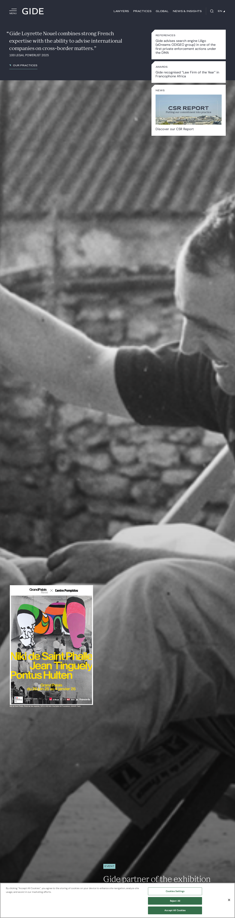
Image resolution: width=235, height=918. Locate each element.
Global (162, 11)
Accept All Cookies (175, 910)
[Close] (229, 900)
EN (221, 11)
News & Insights (187, 11)
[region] (117, 900)
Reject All (175, 900)
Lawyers (121, 11)
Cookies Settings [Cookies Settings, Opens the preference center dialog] (175, 891)
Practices (142, 11)
